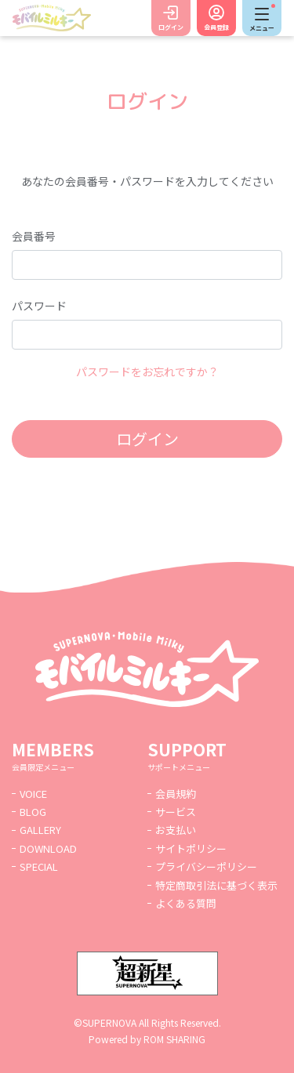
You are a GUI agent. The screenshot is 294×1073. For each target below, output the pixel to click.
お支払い (175, 829)
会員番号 (34, 236)
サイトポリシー (191, 848)
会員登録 (216, 27)
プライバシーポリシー (206, 866)
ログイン (170, 27)
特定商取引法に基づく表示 (216, 885)
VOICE (33, 793)
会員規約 (175, 793)
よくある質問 (185, 903)
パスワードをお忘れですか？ (147, 371)
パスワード (39, 306)
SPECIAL (39, 866)
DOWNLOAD (48, 848)
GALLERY (40, 829)
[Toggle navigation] (261, 18)
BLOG (33, 811)
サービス (175, 811)
